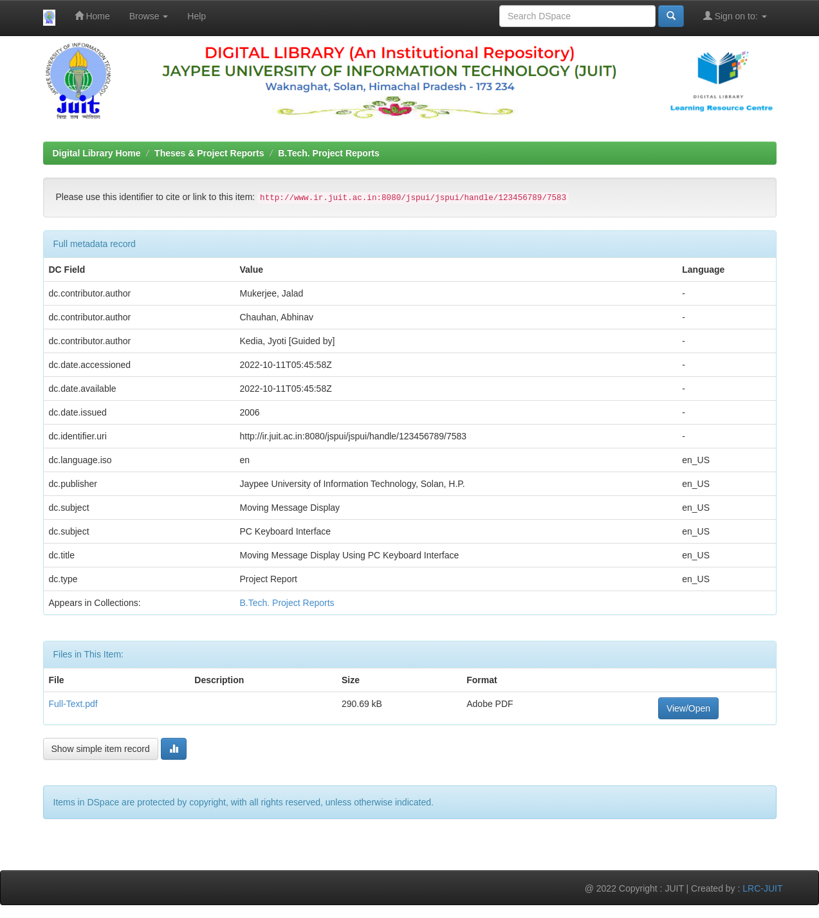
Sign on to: (735, 15)
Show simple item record (100, 749)
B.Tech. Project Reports (329, 153)
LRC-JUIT (762, 888)
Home (92, 15)
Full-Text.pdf (73, 704)
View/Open (688, 708)
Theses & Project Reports (209, 153)
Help (196, 16)
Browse (149, 16)
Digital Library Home (97, 153)
